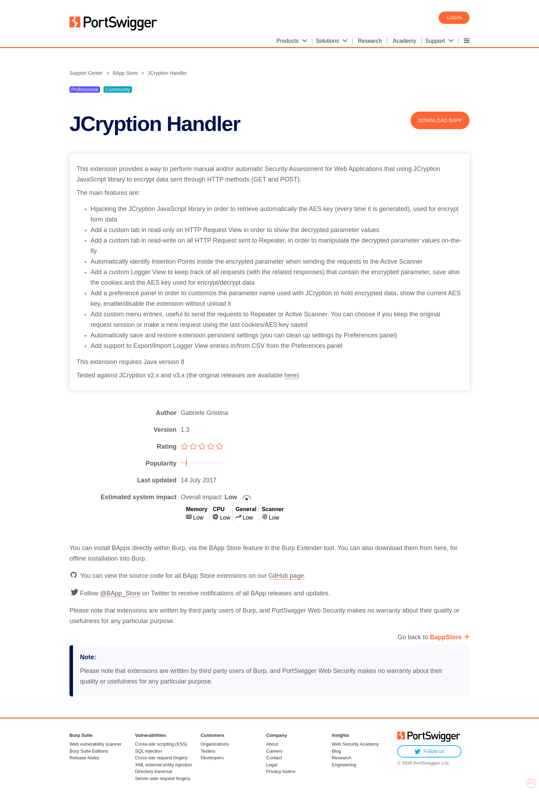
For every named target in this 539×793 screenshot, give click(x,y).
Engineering (344, 764)
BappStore (446, 637)
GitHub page (286, 575)
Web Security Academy (355, 744)
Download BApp (440, 120)
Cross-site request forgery (161, 757)
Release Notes (84, 757)
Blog (336, 751)
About (272, 744)
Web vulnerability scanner (95, 744)
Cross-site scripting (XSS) (161, 744)
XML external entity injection (163, 764)
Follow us (429, 751)
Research (341, 757)
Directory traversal (153, 771)
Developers (212, 757)
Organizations (215, 744)
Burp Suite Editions (88, 751)
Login (454, 17)
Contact (274, 757)
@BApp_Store (120, 593)
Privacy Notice (280, 771)
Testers (208, 751)
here (290, 375)
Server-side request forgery (163, 778)
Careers (274, 751)
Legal (272, 764)
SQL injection (148, 751)
